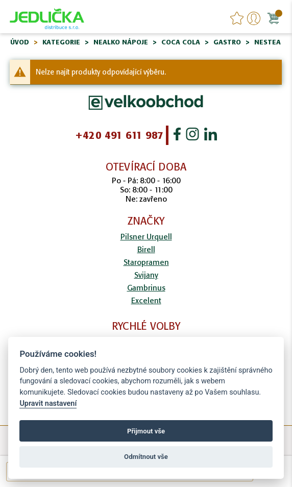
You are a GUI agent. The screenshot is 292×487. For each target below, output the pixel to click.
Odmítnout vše (146, 456)
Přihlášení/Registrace (253, 18)
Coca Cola (180, 42)
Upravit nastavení (48, 403)
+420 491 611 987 (119, 135)
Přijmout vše (146, 431)
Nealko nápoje (120, 42)
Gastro (227, 42)
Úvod (19, 42)
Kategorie (61, 42)
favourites (237, 18)
